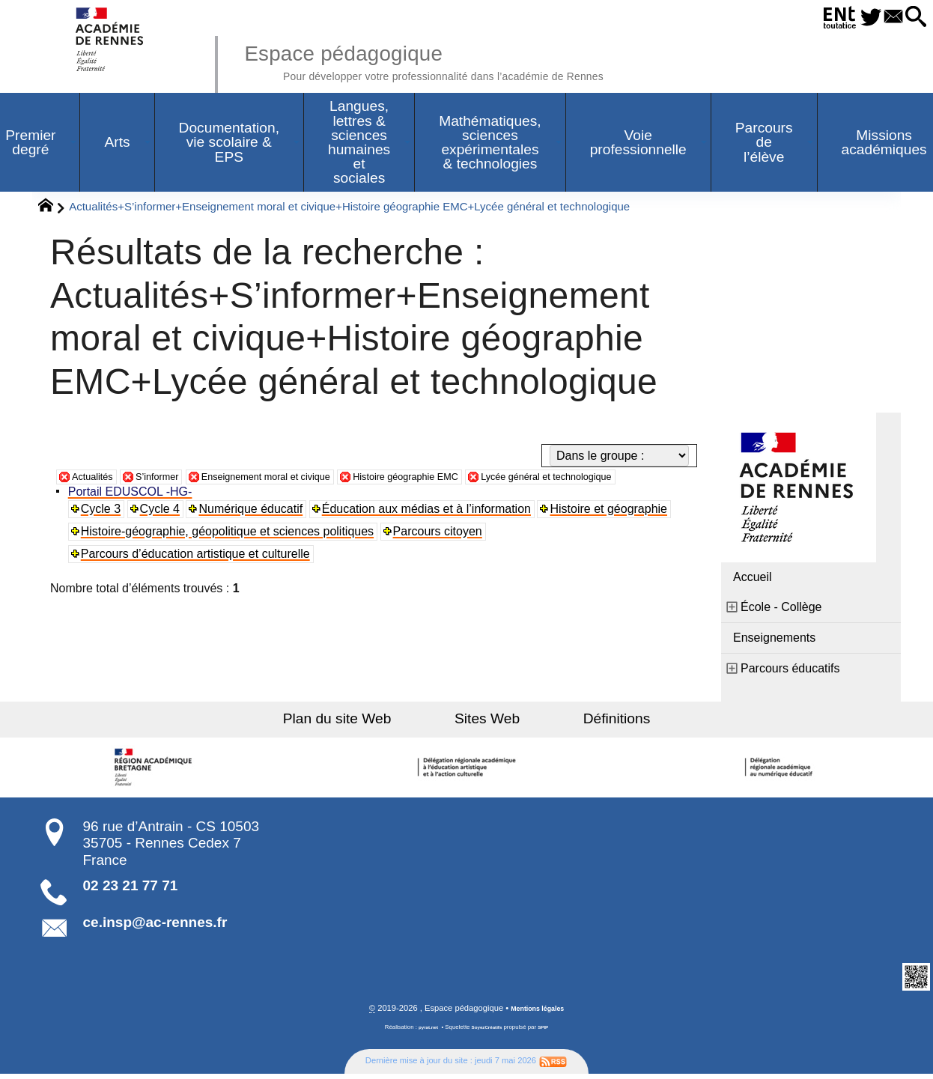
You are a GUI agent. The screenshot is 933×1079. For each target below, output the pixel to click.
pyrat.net (422, 1033)
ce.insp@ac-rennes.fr (155, 926)
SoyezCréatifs (488, 1033)
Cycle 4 (163, 530)
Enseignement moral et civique (306, 479)
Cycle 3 (104, 530)
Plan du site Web (368, 722)
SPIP (549, 1033)
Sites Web (487, 722)
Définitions (586, 722)
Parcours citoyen (441, 553)
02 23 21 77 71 (130, 889)
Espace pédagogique (471, 60)
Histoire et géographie (615, 530)
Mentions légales (537, 1013)
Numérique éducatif (256, 530)
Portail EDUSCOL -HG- (133, 513)
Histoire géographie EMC (477, 479)
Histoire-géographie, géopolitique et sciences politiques (230, 553)
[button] (911, 17)
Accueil (752, 580)
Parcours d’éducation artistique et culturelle (198, 575)
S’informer (174, 479)
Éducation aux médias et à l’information (431, 530)
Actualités (98, 479)
